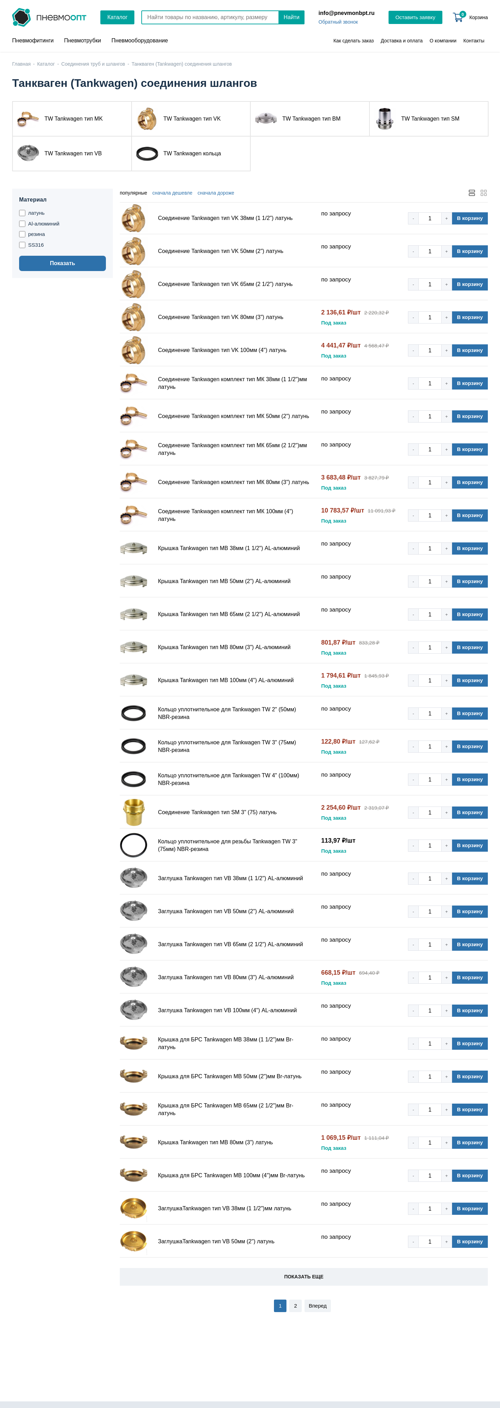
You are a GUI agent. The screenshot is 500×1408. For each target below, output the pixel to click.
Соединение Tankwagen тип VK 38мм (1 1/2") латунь (225, 218)
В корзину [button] (470, 218)
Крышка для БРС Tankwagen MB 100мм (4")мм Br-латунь (231, 1175)
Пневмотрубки (82, 40)
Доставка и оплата (402, 40)
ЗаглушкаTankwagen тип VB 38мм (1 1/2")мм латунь (224, 1208)
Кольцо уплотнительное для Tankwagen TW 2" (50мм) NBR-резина (227, 713)
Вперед (318, 1306)
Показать (62, 263)
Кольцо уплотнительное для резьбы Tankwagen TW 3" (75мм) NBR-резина (227, 845)
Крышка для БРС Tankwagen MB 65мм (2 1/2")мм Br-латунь (225, 1109)
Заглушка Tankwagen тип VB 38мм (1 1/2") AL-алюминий (230, 878)
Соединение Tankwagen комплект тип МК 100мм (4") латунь (225, 515)
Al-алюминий (39, 224)
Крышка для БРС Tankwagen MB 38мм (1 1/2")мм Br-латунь (225, 1043)
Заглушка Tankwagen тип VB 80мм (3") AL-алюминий (226, 977)
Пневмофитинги (32, 40)
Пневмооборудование (139, 40)
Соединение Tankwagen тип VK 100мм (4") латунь (222, 350)
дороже (216, 193)
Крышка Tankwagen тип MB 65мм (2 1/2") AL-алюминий (229, 614)
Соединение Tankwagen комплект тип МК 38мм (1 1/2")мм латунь (232, 383)
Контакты (474, 40)
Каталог (117, 17)
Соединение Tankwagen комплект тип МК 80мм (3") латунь (233, 482)
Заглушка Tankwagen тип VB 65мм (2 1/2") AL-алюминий (230, 944)
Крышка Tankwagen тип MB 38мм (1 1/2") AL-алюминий (229, 548)
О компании (443, 40)
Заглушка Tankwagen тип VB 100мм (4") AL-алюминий (227, 1010)
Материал (33, 200)
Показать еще (303, 1276)
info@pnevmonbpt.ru (346, 13)
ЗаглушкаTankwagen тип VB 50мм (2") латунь (216, 1241)
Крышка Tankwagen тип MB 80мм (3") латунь (215, 1142)
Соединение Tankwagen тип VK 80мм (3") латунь (220, 317)
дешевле (172, 193)
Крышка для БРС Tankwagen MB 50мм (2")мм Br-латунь (230, 1076)
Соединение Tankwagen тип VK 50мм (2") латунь (220, 251)
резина (32, 234)
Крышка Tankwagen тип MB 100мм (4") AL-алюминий (226, 680)
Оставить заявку (415, 17)
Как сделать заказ (353, 40)
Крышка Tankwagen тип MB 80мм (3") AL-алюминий (224, 647)
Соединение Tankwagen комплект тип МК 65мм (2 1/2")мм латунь (232, 449)
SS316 (31, 245)
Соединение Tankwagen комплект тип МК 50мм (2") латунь (233, 416)
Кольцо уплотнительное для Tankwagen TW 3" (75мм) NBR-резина (227, 746)
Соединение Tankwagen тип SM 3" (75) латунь (217, 812)
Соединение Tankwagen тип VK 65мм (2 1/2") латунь (225, 284)
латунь (31, 213)
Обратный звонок (338, 22)
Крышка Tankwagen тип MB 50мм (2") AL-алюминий (224, 581)
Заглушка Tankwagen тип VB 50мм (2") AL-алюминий (226, 911)
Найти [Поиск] (292, 17)
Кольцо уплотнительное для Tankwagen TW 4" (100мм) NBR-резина (228, 779)
